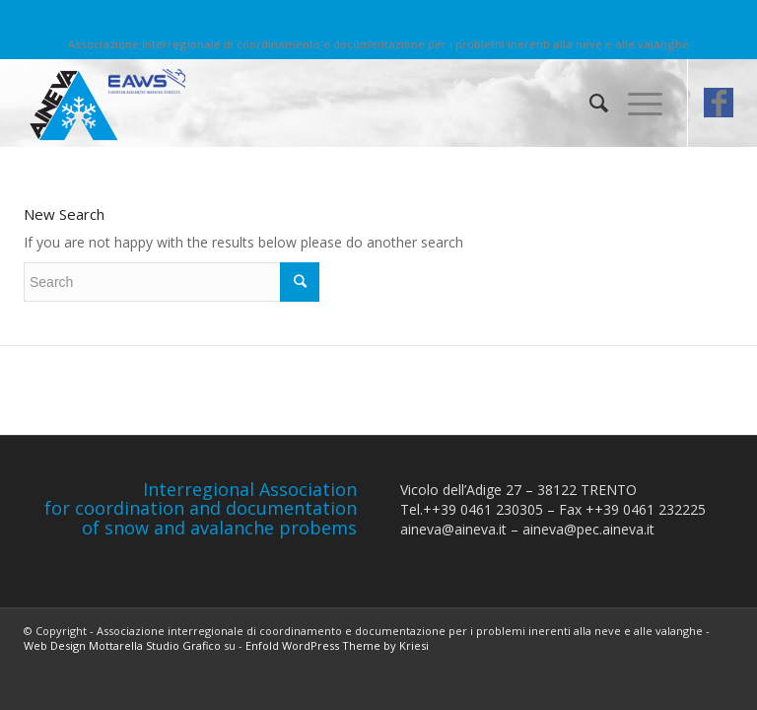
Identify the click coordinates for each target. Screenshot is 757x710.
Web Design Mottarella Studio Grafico (122, 645)
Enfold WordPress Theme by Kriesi (337, 645)
